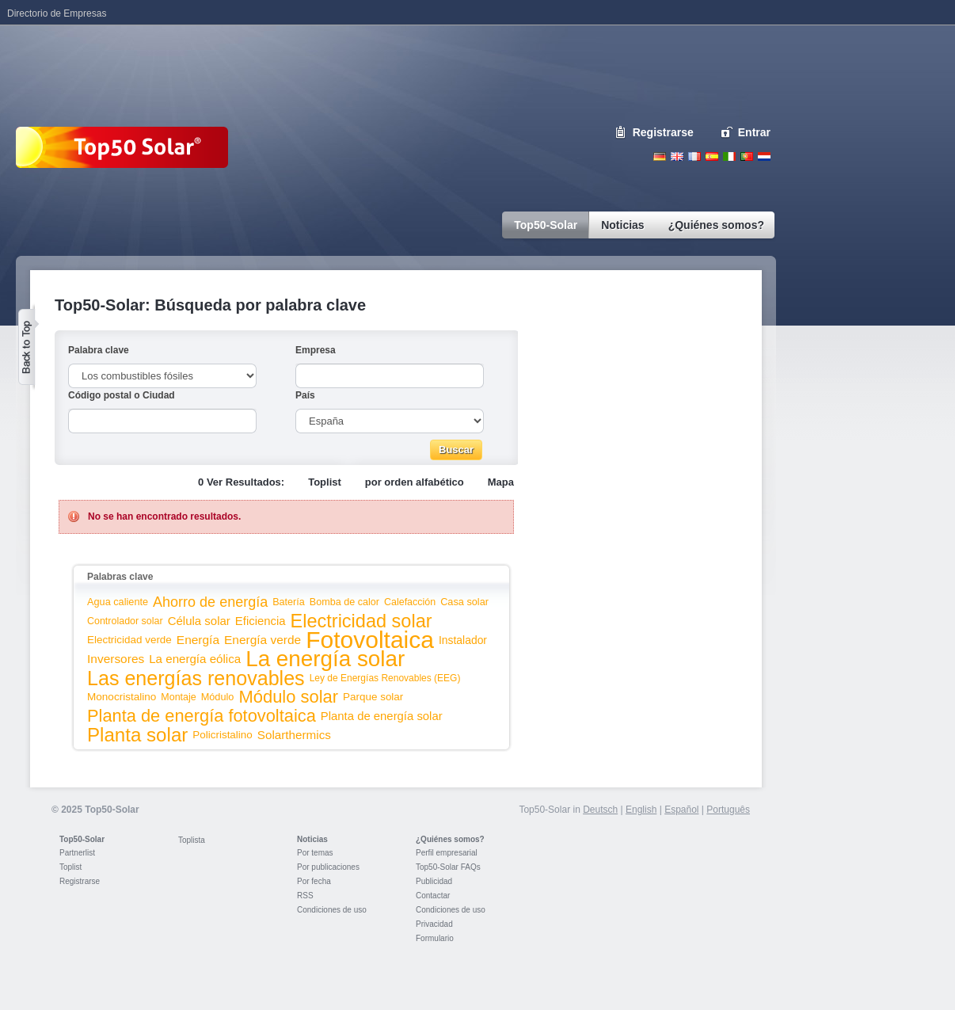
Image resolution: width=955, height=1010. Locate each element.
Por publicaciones (328, 867)
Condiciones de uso (332, 909)
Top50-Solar (82, 839)
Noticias (312, 839)
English (677, 156)
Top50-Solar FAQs (448, 867)
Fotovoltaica (370, 640)
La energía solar (325, 658)
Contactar (433, 895)
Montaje (178, 697)
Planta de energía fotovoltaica (201, 716)
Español (681, 809)
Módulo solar (288, 697)
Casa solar (464, 602)
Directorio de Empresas (56, 13)
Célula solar (199, 620)
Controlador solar (125, 621)
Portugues (746, 156)
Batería (288, 602)
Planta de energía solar (382, 716)
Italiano (729, 156)
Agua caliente (117, 602)
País (305, 395)
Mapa (501, 482)
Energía (198, 639)
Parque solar (373, 697)
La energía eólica (195, 658)
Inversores (115, 658)
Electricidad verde (129, 640)
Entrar (754, 132)
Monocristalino (121, 697)
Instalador (463, 640)
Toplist (324, 482)
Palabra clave (98, 350)
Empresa (315, 350)
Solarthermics (294, 734)
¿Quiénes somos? (450, 839)
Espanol (712, 156)
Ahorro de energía (210, 602)
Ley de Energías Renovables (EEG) (385, 678)
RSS (305, 895)
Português (728, 809)
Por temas (315, 852)
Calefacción (410, 602)
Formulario (435, 938)
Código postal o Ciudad (121, 395)
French (694, 156)
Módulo (217, 697)
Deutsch (659, 156)
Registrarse (663, 132)
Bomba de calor (344, 602)
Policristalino (222, 735)
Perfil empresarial (447, 852)
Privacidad (434, 924)
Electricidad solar (361, 621)
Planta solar (137, 734)
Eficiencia (260, 621)
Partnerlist (77, 852)
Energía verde (262, 639)
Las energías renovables (196, 678)
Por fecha (314, 881)
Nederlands (764, 156)
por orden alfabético (414, 482)
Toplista (191, 840)
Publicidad (434, 881)
